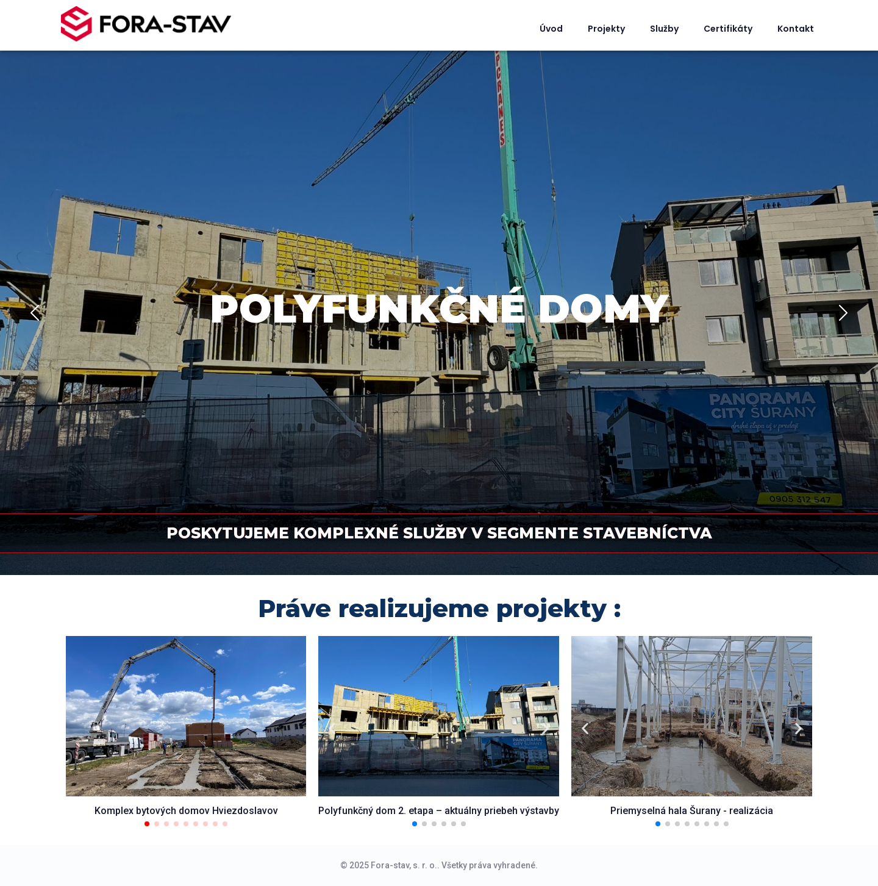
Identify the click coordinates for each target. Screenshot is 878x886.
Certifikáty (728, 29)
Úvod (551, 29)
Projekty (606, 29)
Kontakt (795, 29)
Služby (664, 29)
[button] (147, 823)
